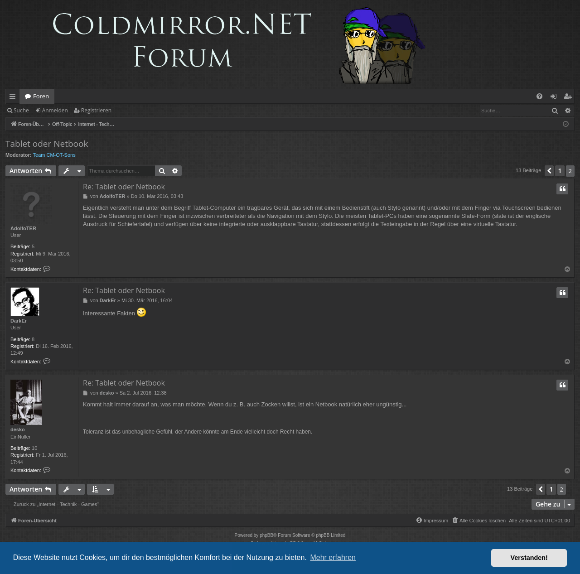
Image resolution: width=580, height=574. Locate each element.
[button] (549, 170)
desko (17, 429)
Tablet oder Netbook (46, 144)
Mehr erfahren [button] (333, 557)
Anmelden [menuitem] (556, 98)
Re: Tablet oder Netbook (124, 186)
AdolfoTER (23, 228)
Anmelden (55, 110)
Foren (41, 96)
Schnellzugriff (14, 98)
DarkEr (18, 320)
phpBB (266, 535)
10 (34, 448)
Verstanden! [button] (529, 557)
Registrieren (96, 110)
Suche (21, 110)
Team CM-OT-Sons (54, 155)
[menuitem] (539, 96)
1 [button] (559, 170)
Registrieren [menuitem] (570, 98)
